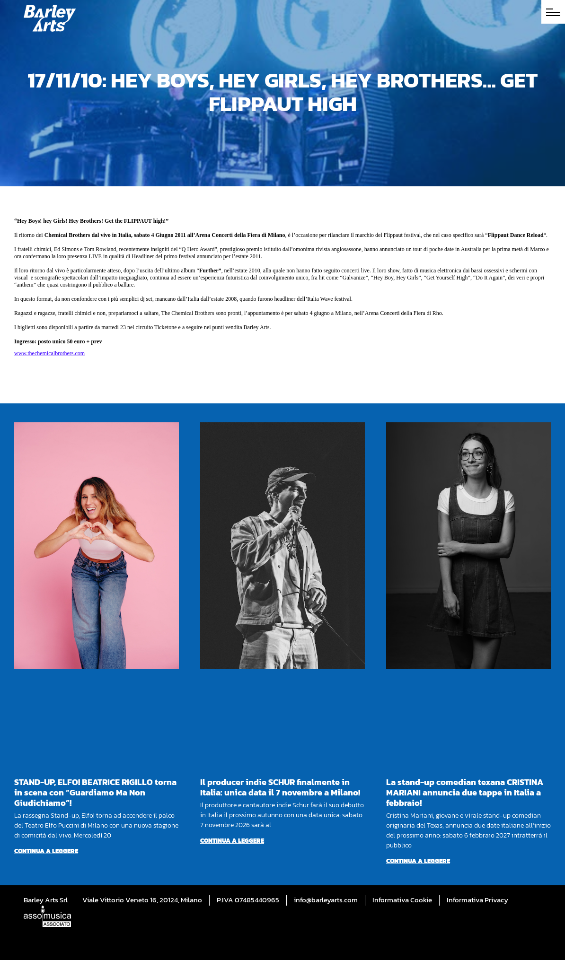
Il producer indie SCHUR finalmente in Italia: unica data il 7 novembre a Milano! (280, 787)
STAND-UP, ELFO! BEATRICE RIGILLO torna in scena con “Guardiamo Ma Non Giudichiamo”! (95, 792)
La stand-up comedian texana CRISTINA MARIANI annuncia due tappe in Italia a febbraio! (464, 792)
